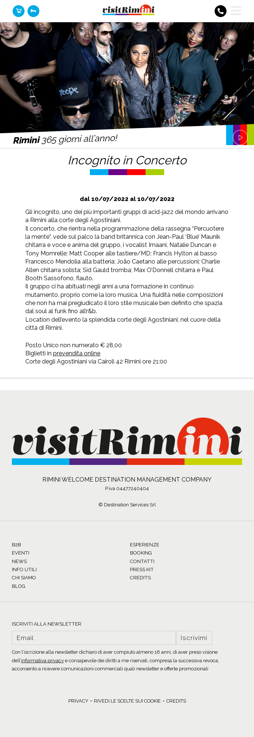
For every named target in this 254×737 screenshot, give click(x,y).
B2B (16, 544)
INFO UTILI (24, 569)
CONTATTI (142, 561)
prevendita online (76, 353)
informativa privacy (42, 660)
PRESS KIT (142, 569)
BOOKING (141, 553)
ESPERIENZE (144, 544)
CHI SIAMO (24, 577)
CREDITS (140, 577)
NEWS (19, 561)
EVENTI (20, 553)
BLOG (18, 586)
